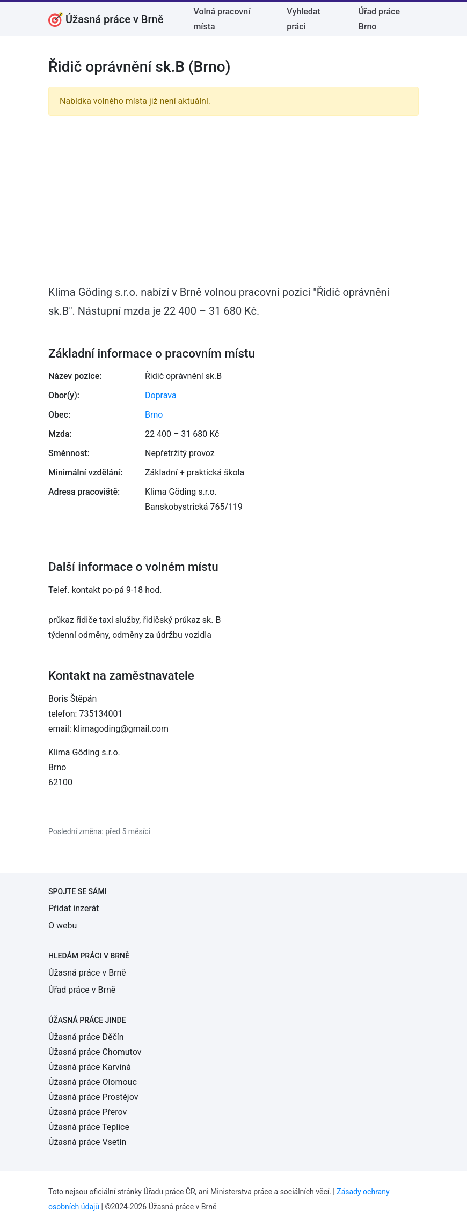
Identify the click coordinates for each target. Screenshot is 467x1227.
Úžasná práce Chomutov (94, 1052)
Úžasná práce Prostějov (93, 1097)
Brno (154, 415)
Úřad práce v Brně (81, 990)
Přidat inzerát (73, 908)
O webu (62, 925)
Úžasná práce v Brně (87, 973)
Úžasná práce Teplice (88, 1127)
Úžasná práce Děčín (86, 1037)
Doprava (161, 395)
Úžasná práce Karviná (89, 1067)
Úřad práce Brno (379, 19)
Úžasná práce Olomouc (92, 1082)
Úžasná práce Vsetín (87, 1142)
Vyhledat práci (303, 19)
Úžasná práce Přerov (87, 1112)
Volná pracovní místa (221, 19)
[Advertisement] (233, 199)
